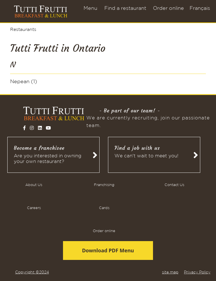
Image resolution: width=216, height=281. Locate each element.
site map (170, 272)
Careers (34, 208)
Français (200, 8)
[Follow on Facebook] (24, 127)
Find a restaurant (125, 8)
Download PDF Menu (108, 250)
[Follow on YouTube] (48, 127)
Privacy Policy (197, 272)
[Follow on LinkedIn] (40, 127)
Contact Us (174, 185)
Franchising (104, 185)
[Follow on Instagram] (32, 127)
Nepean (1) (23, 82)
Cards (104, 208)
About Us (33, 185)
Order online (168, 8)
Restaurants (23, 30)
